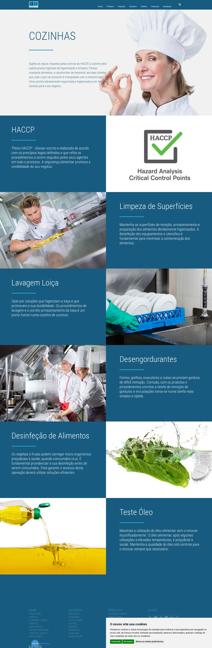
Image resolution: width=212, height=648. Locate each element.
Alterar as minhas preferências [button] (149, 641)
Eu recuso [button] (128, 641)
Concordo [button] (116, 641)
